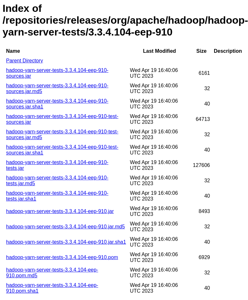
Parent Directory (24, 60)
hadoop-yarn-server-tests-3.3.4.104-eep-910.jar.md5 (65, 226)
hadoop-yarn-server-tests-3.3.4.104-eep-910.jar (60, 211)
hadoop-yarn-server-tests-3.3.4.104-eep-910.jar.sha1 (66, 242)
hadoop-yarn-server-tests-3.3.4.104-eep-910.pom (62, 257)
